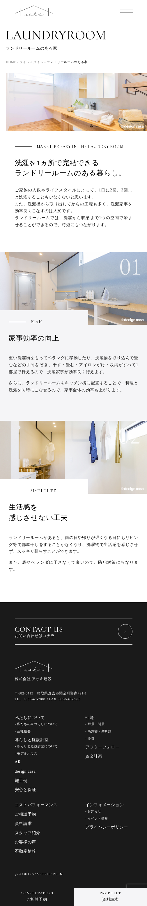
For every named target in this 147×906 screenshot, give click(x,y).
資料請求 (23, 823)
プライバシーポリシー (106, 827)
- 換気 (89, 738)
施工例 (21, 780)
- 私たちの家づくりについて (36, 724)
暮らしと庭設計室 (32, 740)
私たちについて (30, 717)
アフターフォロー (102, 747)
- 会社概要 (23, 731)
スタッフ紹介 (27, 833)
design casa (25, 771)
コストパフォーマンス (36, 805)
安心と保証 (25, 790)
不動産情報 (25, 851)
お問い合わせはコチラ (73, 631)
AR (18, 762)
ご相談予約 (25, 814)
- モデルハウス (26, 753)
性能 (89, 717)
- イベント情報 (96, 818)
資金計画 (93, 756)
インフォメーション (104, 805)
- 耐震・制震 (95, 724)
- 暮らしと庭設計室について (36, 746)
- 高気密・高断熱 (98, 731)
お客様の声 (25, 842)
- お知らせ (93, 811)
